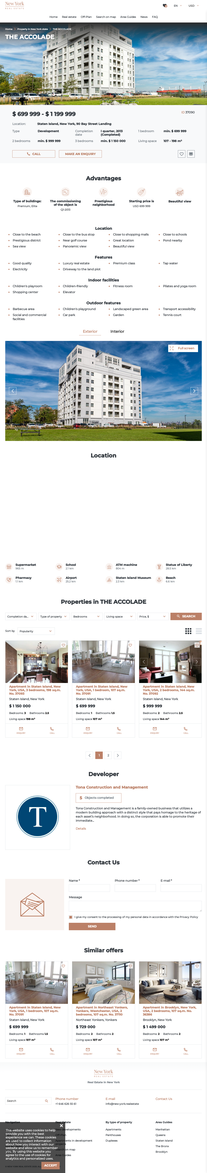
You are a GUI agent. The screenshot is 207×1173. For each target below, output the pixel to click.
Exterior (90, 331)
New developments (68, 1129)
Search (188, 616)
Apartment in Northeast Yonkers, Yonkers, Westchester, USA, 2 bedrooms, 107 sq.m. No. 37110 (102, 1011)
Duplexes (111, 1140)
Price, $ (144, 616)
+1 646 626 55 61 (65, 1104)
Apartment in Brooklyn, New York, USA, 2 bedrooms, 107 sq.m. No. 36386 (169, 1011)
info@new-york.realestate (122, 1104)
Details (81, 828)
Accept (50, 1165)
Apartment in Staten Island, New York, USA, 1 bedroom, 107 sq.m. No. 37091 (101, 690)
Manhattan (163, 1129)
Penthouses (113, 1135)
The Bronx (162, 1146)
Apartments (113, 1129)
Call (36, 154)
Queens (160, 1135)
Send (92, 926)
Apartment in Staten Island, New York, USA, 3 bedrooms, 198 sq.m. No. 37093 (35, 690)
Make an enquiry (80, 154)
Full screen (186, 348)
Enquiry (21, 733)
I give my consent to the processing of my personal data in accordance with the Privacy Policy (136, 917)
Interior (117, 331)
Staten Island (164, 1140)
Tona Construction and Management (112, 787)
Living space (114, 616)
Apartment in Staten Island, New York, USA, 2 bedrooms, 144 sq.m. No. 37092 (169, 690)
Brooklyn (161, 1151)
